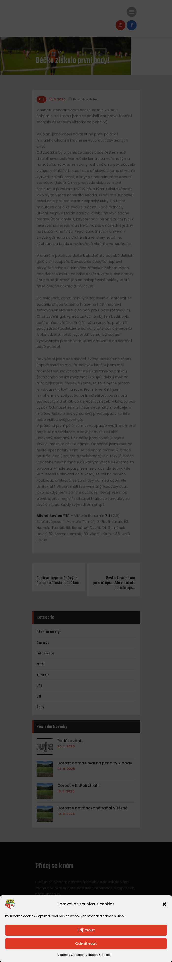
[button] (164, 904)
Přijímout (86, 930)
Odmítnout (86, 943)
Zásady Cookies (71, 955)
